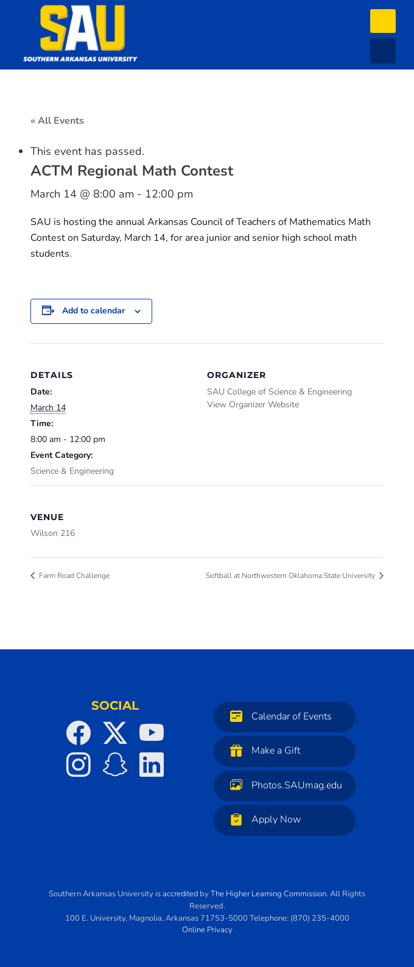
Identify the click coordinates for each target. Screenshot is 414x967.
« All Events (57, 120)
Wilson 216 (52, 533)
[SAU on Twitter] (115, 733)
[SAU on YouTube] (151, 733)
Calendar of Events (278, 716)
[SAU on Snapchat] (115, 764)
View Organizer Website (253, 404)
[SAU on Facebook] (78, 733)
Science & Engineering (72, 471)
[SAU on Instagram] (78, 764)
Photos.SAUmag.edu (283, 785)
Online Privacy (207, 929)
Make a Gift (262, 750)
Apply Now (262, 819)
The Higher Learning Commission (268, 893)
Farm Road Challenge (73, 575)
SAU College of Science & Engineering (279, 392)
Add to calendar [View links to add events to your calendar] (93, 310)
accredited (180, 893)
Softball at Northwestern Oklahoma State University (291, 575)
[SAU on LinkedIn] (151, 764)
